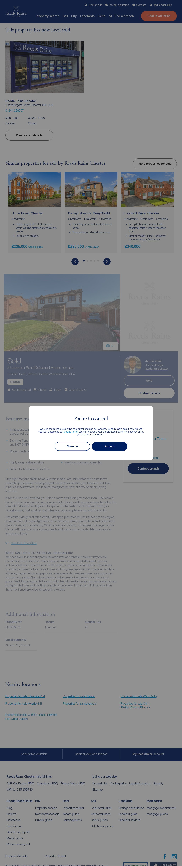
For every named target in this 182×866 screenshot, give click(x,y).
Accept (110, 446)
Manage (72, 446)
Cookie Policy (71, 431)
